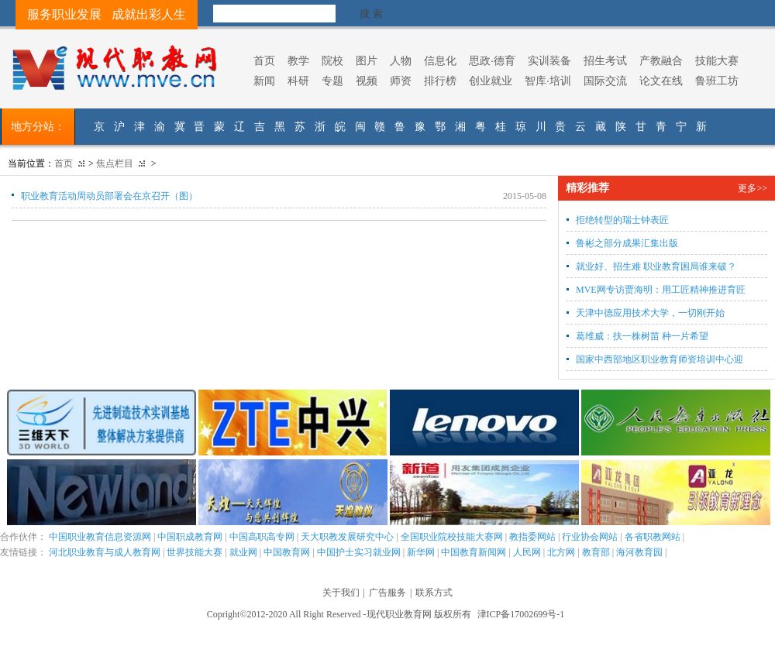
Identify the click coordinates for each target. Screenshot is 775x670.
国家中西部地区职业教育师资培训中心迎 (659, 359)
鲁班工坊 (717, 80)
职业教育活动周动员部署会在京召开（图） (109, 196)
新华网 (421, 552)
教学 (298, 60)
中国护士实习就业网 (359, 552)
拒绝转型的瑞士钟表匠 (622, 220)
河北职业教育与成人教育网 (104, 552)
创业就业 (490, 80)
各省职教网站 (652, 536)
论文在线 (661, 80)
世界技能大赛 (194, 552)
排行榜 (440, 80)
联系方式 (434, 592)
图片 (366, 60)
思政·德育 (492, 60)
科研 (298, 80)
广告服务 (387, 592)
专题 (332, 80)
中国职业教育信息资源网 (100, 536)
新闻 (264, 80)
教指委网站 (532, 536)
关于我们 (341, 592)
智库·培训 (548, 80)
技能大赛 (717, 60)
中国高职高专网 (261, 536)
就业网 (243, 552)
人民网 (527, 552)
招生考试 (605, 60)
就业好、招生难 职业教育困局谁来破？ (656, 266)
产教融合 (661, 60)
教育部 (596, 552)
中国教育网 (287, 552)
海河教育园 (639, 552)
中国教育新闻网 (473, 552)
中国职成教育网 (189, 536)
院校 (332, 60)
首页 (264, 60)
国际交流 (605, 80)
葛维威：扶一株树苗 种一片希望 (642, 336)
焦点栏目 (114, 163)
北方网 (561, 552)
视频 (366, 80)
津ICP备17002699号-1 (521, 614)
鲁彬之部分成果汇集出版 (627, 243)
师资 (401, 80)
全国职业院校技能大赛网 (452, 536)
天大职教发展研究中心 (347, 536)
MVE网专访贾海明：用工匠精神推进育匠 (661, 289)
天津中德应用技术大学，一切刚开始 (650, 313)
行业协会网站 (590, 536)
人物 (401, 60)
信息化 (440, 60)
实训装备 (549, 60)
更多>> (752, 188)
